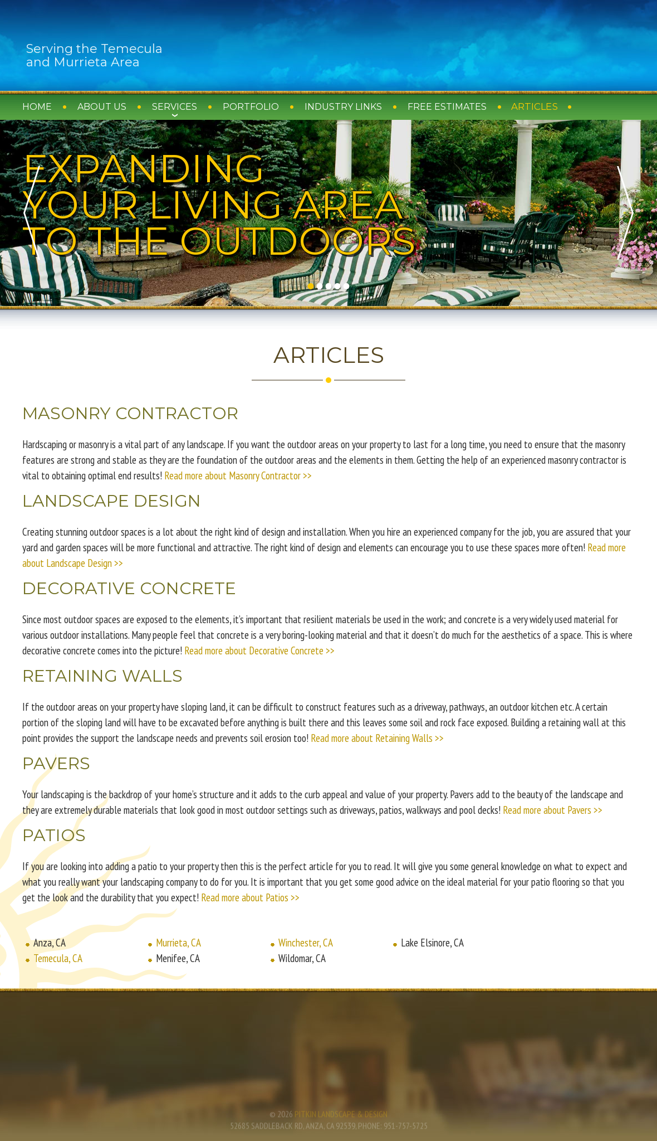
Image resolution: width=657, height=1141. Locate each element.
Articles (534, 107)
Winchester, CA (305, 942)
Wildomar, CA (302, 958)
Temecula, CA (57, 958)
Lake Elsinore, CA (432, 942)
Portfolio (251, 106)
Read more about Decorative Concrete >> (259, 650)
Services (174, 106)
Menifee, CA (178, 958)
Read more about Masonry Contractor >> (238, 475)
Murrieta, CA (178, 942)
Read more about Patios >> (250, 897)
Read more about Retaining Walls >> (377, 738)
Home (37, 106)
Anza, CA (49, 942)
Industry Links (343, 106)
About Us (101, 106)
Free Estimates (447, 106)
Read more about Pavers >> (552, 810)
